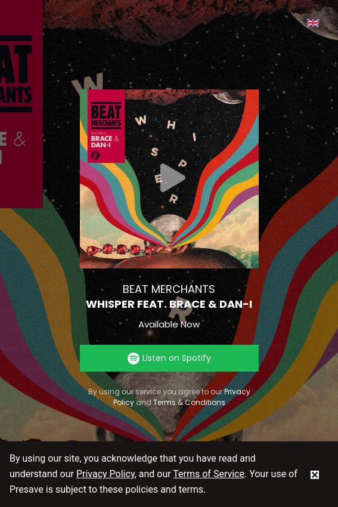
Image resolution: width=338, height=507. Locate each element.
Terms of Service (208, 474)
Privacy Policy (105, 474)
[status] (314, 474)
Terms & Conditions (189, 402)
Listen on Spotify (169, 358)
